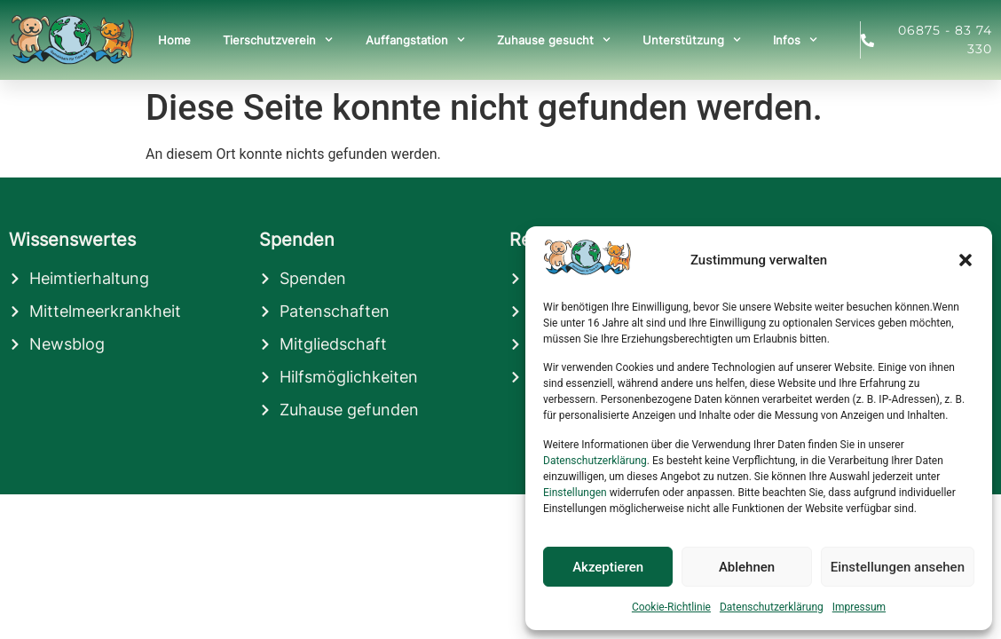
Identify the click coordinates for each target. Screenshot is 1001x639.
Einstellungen (575, 492)
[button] (965, 260)
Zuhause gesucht (554, 39)
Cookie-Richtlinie (671, 607)
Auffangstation (415, 39)
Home (174, 40)
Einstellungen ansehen (898, 567)
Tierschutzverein (278, 39)
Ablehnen (747, 567)
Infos (795, 39)
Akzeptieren (607, 567)
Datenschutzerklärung (595, 460)
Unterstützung (691, 39)
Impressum (859, 607)
